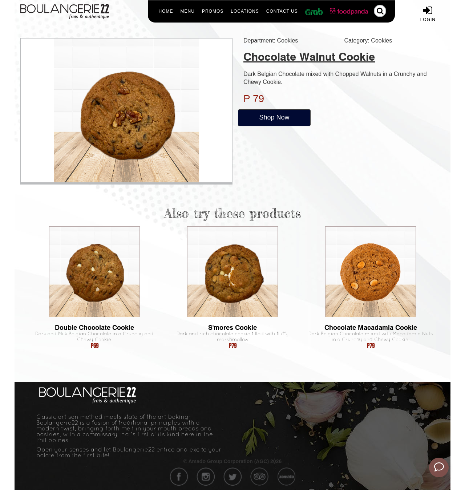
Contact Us (282, 11)
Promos (212, 11)
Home (166, 11)
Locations (245, 11)
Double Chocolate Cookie (94, 327)
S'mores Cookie (232, 327)
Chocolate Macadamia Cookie (370, 327)
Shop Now (274, 117)
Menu (188, 11)
